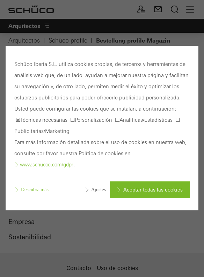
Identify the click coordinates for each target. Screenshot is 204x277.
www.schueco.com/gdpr (46, 164)
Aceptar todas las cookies (153, 190)
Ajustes (98, 189)
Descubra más (35, 189)
